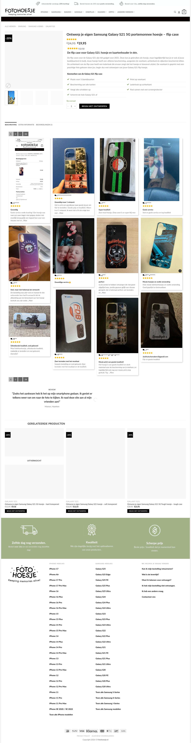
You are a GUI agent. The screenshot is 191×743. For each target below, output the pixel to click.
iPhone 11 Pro (55, 698)
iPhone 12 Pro (55, 681)
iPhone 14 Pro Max (57, 653)
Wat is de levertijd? (150, 574)
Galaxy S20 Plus (103, 681)
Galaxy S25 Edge (103, 574)
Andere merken (126, 12)
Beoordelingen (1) (44, 125)
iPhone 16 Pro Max (57, 608)
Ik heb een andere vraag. (153, 591)
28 (26, 134)
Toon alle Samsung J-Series (108, 703)
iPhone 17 (53, 569)
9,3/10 (81, 48)
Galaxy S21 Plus (103, 658)
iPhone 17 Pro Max (57, 585)
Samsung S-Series (35, 26)
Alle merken (10, 26)
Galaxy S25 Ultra (103, 591)
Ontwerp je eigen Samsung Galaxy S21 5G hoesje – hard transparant (32, 504)
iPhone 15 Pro (55, 625)
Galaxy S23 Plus (103, 619)
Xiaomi (68, 12)
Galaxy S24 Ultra (103, 608)
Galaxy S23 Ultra (103, 625)
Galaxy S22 (101, 630)
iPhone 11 (53, 692)
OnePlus (91, 12)
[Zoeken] (175, 12)
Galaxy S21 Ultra (103, 664)
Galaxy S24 (101, 597)
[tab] (11, 124)
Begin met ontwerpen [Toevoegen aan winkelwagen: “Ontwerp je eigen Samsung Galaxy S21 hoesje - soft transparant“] (77, 511)
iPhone (45, 12)
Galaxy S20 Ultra (103, 686)
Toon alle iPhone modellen (61, 714)
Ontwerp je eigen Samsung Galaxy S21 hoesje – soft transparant (91, 504)
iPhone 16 (53, 591)
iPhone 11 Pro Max (57, 703)
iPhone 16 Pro (55, 602)
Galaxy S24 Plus (103, 602)
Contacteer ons (148, 597)
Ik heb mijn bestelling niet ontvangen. (158, 585)
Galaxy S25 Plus (103, 585)
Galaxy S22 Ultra (103, 641)
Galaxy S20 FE (102, 675)
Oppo (112, 12)
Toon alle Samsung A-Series (108, 698)
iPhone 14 (53, 636)
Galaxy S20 (101, 670)
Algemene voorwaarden (103, 736)
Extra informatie (26, 125)
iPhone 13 (53, 658)
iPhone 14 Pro (55, 647)
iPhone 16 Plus (56, 597)
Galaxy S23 (101, 613)
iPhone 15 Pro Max (57, 630)
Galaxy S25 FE (102, 580)
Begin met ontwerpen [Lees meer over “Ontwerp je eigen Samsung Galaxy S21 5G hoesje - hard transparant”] (16, 511)
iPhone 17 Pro (55, 580)
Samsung (56, 12)
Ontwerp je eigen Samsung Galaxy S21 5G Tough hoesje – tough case (154, 504)
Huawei (102, 12)
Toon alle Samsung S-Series (108, 692)
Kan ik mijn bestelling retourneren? (157, 569)
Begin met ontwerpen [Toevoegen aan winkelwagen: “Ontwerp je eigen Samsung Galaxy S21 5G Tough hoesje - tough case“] (138, 511)
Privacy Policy (83, 736)
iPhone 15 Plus (56, 619)
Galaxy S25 (101, 569)
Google (79, 12)
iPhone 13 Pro (55, 664)
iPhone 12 (53, 675)
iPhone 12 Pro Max (57, 686)
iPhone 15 (53, 613)
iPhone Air (54, 574)
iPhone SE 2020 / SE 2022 (61, 709)
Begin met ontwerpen (94, 106)
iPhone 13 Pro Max (57, 670)
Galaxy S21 (50, 26)
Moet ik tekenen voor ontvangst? (156, 580)
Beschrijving (11, 125)
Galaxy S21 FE (102, 653)
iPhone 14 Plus (56, 641)
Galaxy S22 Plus (103, 636)
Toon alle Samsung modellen (108, 709)
